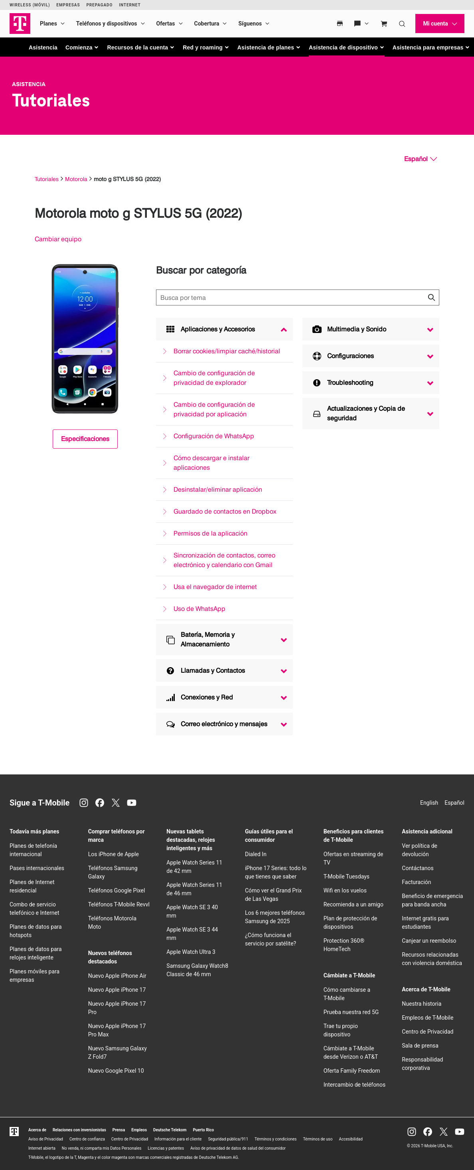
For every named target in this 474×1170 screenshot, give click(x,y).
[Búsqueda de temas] (297, 297)
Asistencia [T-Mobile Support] (28, 84)
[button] (82, 47)
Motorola (76, 178)
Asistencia (43, 47)
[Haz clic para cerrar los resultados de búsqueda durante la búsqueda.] (431, 297)
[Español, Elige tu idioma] (420, 159)
